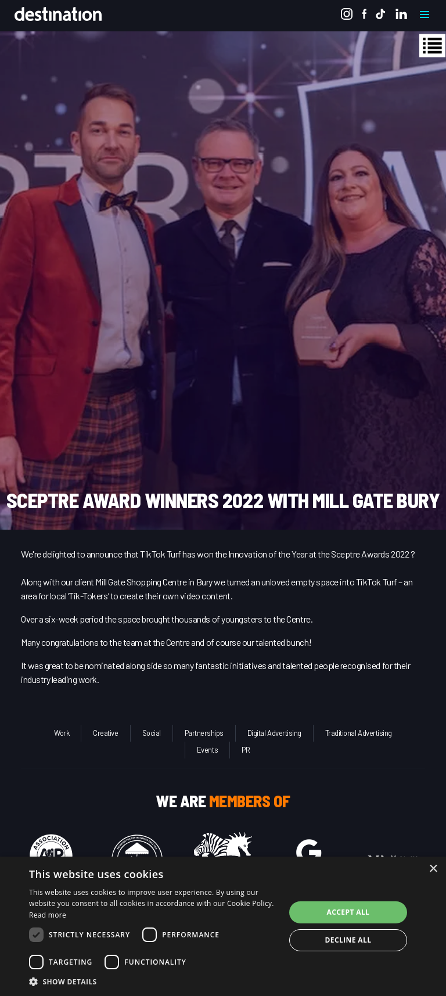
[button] (153, 981)
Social (151, 733)
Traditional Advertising (358, 733)
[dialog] (223, 926)
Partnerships (204, 733)
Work (61, 733)
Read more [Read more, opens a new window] (47, 915)
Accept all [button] (348, 912)
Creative (105, 733)
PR (246, 749)
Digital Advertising (274, 733)
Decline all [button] (348, 940)
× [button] (433, 869)
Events (207, 749)
